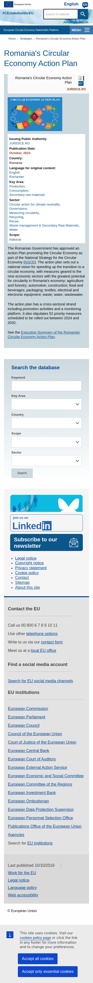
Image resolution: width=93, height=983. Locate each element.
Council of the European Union (35, 734)
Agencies (16, 835)
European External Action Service (37, 767)
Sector (16, 452)
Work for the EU (22, 873)
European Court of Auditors (32, 759)
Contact (22, 577)
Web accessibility (23, 895)
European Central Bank (28, 751)
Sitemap (22, 582)
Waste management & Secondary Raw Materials (44, 225)
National (15, 239)
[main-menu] (87, 30)
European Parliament (26, 717)
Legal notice (25, 558)
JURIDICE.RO (76, 89)
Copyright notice (29, 563)
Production (17, 186)
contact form (52, 642)
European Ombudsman (28, 801)
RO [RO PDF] (80, 83)
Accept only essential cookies (48, 971)
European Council (23, 725)
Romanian (16, 177)
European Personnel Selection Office (40, 818)
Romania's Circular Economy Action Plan (61, 38)
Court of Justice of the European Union (42, 742)
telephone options (42, 634)
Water (13, 229)
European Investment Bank (32, 793)
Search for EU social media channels (40, 681)
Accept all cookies (38, 959)
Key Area (18, 396)
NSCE (30, 262)
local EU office (43, 650)
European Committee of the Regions (40, 784)
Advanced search (75, 22)
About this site (27, 587)
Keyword (18, 377)
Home (12, 38)
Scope (16, 433)
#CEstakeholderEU (17, 13)
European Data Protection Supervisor (41, 809)
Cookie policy (27, 573)
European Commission (28, 709)
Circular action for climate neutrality (34, 204)
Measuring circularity (24, 213)
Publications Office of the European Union (45, 826)
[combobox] (46, 404)
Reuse (14, 221)
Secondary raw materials (27, 195)
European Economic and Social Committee (46, 776)
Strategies (26, 38)
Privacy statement (31, 568)
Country (17, 414)
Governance (18, 208)
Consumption (19, 190)
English (14, 172)
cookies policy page (35, 938)
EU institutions (40, 843)
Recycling (16, 217)
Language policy (22, 888)
